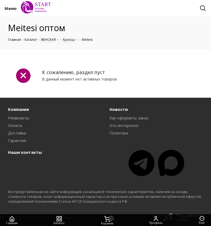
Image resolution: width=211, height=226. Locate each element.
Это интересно (124, 125)
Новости (119, 109)
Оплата (15, 125)
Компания (18, 109)
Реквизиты (18, 118)
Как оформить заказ (129, 118)
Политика (119, 133)
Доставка (17, 133)
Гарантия (17, 140)
